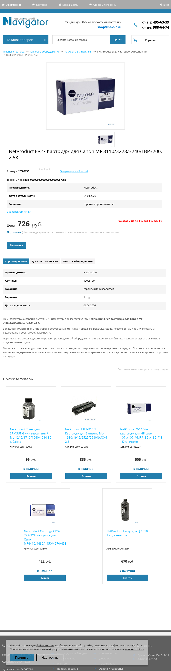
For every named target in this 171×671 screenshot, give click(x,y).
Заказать (16, 245)
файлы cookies (45, 645)
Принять (21, 657)
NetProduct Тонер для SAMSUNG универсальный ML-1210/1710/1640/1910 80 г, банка (30, 435)
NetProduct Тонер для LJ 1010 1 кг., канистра (127, 533)
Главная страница (14, 51)
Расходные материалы (78, 51)
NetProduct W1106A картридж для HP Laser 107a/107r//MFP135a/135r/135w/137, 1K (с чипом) (141, 435)
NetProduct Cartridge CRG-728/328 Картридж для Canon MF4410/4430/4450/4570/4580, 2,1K (45, 537)
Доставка (41, 4)
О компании (13, 4)
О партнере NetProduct (74, 171)
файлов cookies (134, 649)
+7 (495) (155, 27)
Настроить (50, 657)
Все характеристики (19, 211)
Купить (30, 476)
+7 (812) (155, 22)
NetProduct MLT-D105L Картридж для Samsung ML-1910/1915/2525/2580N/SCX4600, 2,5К (86, 435)
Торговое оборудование (44, 51)
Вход (166, 4)
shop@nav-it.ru (109, 27)
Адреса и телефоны (104, 4)
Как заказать (70, 4)
